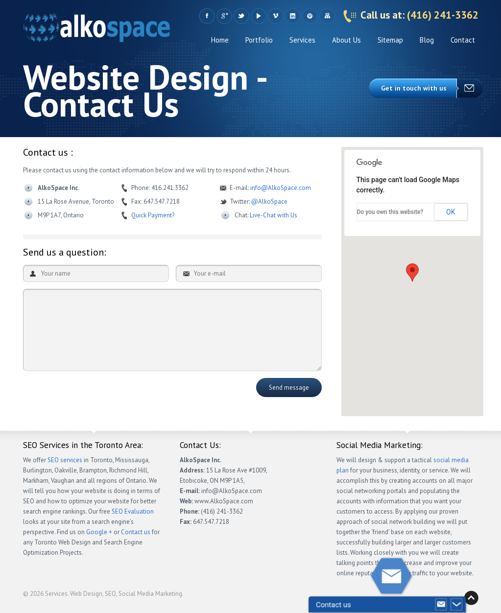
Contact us (135, 532)
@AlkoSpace (269, 201)
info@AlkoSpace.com (280, 188)
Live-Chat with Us (273, 215)
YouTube (258, 16)
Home (220, 40)
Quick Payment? (152, 215)
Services (302, 40)
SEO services (65, 460)
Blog (427, 40)
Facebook (207, 16)
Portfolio (259, 40)
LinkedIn (293, 16)
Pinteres (310, 16)
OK (450, 212)
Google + (224, 16)
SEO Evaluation (133, 511)
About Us (346, 40)
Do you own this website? (390, 212)
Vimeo (275, 16)
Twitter (241, 16)
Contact (463, 40)
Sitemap (327, 16)
